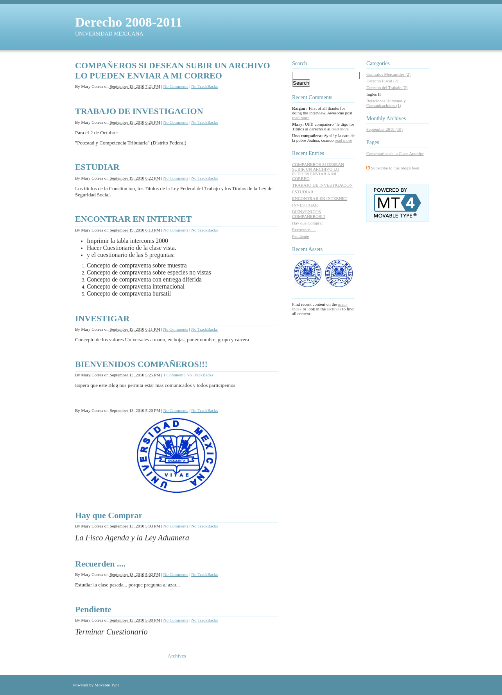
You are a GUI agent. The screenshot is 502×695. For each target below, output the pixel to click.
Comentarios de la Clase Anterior (395, 153)
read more (300, 117)
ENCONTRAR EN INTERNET (133, 219)
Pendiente (93, 609)
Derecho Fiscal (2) (382, 80)
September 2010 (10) (384, 129)
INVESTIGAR (102, 318)
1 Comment (173, 374)
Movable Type (107, 685)
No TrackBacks (204, 86)
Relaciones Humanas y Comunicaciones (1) (386, 103)
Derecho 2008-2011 (128, 22)
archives (334, 309)
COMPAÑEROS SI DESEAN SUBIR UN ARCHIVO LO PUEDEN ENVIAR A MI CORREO (172, 70)
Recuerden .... (100, 563)
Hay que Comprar (108, 515)
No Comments (175, 86)
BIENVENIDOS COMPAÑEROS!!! (141, 364)
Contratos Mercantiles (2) (388, 74)
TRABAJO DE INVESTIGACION (139, 111)
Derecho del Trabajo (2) (386, 87)
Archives (177, 656)
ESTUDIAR (97, 167)
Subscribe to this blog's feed (395, 168)
